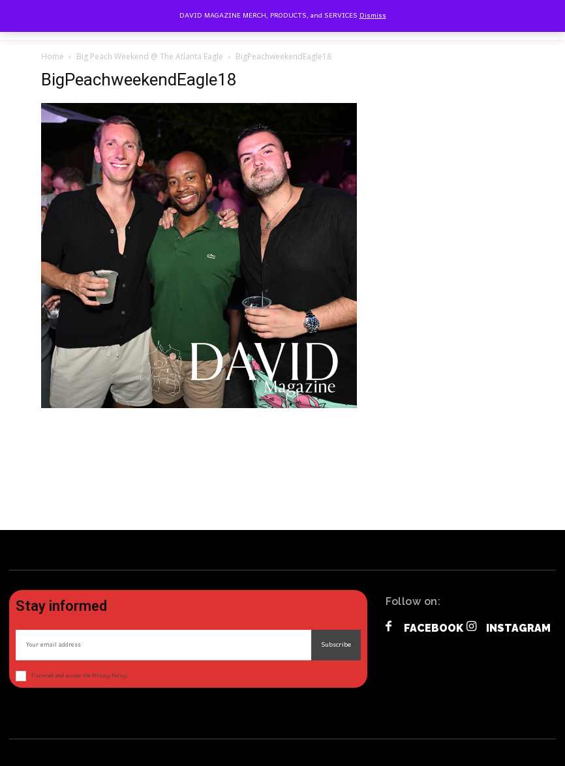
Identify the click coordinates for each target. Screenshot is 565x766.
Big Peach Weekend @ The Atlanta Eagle (149, 56)
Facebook (433, 628)
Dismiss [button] (372, 15)
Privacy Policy (109, 676)
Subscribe (336, 645)
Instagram (518, 628)
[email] (163, 645)
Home (52, 56)
